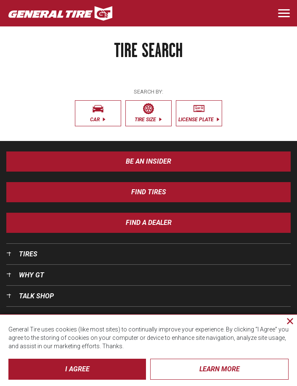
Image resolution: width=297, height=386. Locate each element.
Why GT (31, 275)
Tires (28, 254)
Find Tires (148, 192)
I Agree (77, 369)
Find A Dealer (149, 223)
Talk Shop (36, 296)
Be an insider (148, 161)
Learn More (219, 369)
